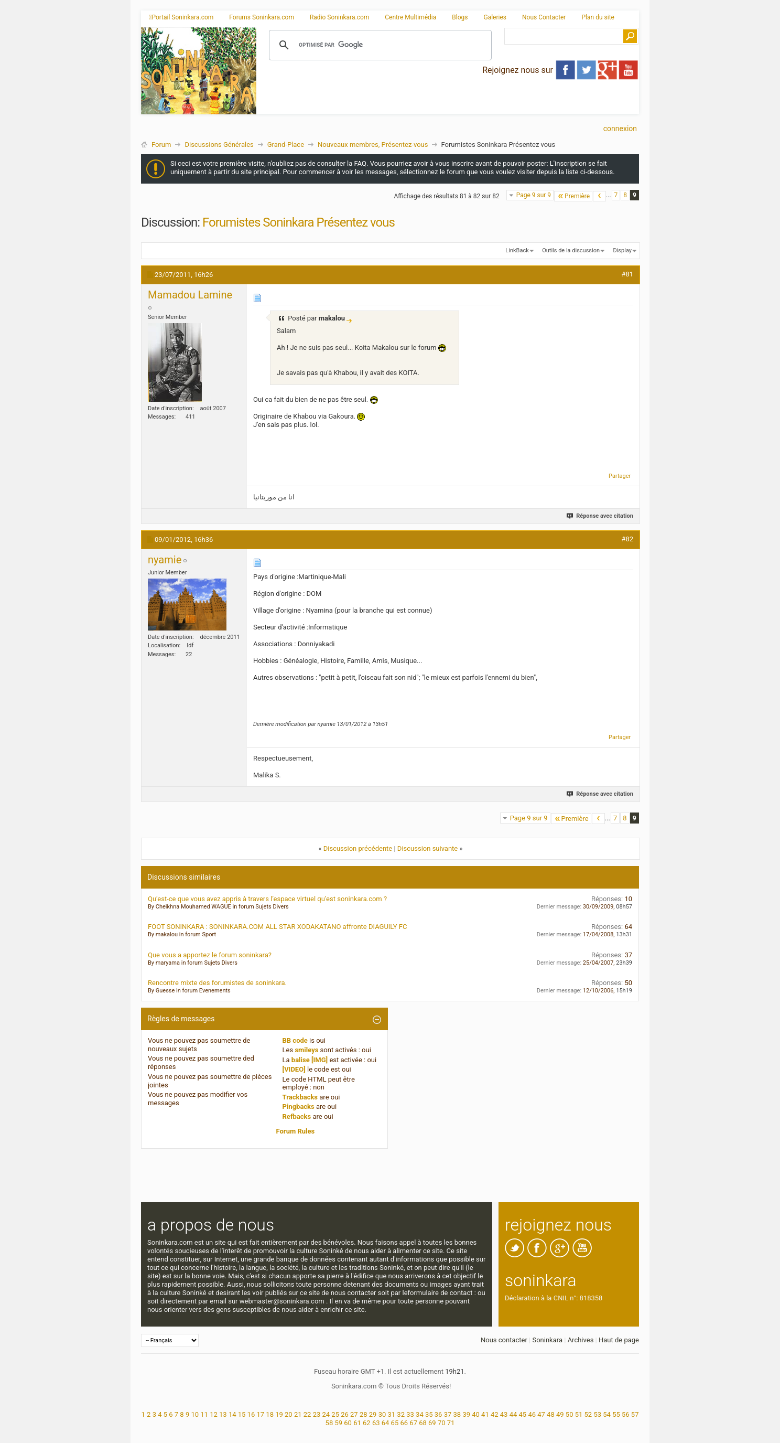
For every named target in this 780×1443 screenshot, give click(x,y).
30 (382, 1414)
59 (338, 1423)
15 (242, 1414)
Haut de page (619, 1340)
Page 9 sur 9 (533, 195)
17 (260, 1414)
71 (451, 1423)
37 (448, 1414)
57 (635, 1414)
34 (420, 1414)
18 (270, 1414)
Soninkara (547, 1340)
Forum (161, 144)
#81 (627, 274)
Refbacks (297, 1116)
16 (251, 1414)
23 (317, 1414)
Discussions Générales (219, 144)
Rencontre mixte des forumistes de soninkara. (217, 983)
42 (495, 1414)
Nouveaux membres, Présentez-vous (373, 144)
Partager (620, 476)
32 (401, 1414)
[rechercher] (379, 45)
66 (404, 1423)
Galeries (494, 17)
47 (541, 1414)
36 (438, 1414)
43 (504, 1414)
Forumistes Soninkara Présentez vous (298, 222)
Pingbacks (299, 1106)
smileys (306, 1050)
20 (288, 1414)
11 (204, 1414)
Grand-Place (285, 144)
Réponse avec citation (600, 515)
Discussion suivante (427, 848)
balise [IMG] (309, 1060)
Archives (581, 1340)
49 (560, 1414)
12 (214, 1414)
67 (413, 1423)
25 (335, 1414)
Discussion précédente (358, 848)
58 (329, 1423)
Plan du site (598, 17)
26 (345, 1414)
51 (579, 1414)
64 (385, 1423)
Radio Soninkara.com (339, 17)
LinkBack (516, 250)
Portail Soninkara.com (181, 17)
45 (523, 1414)
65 (395, 1423)
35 (429, 1414)
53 (597, 1414)
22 (307, 1414)
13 (223, 1414)
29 (373, 1414)
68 (423, 1423)
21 (298, 1414)
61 (357, 1423)
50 (569, 1414)
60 (348, 1423)
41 (485, 1414)
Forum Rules (295, 1131)
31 (392, 1414)
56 (626, 1414)
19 (279, 1414)
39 (466, 1414)
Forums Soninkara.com (261, 17)
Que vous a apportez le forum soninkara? (210, 955)
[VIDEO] (294, 1069)
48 (551, 1414)
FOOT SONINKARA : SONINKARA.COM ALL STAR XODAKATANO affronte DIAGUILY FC (277, 927)
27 (354, 1414)
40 (476, 1414)
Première (573, 196)
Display (622, 250)
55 (616, 1414)
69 (432, 1423)
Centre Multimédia (410, 17)
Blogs (460, 17)
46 (532, 1414)
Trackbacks (300, 1097)
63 (376, 1423)
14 (232, 1414)
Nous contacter (504, 1340)
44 (513, 1414)
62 (367, 1423)
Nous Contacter (544, 17)
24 (326, 1414)
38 (457, 1414)
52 (588, 1414)
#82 (627, 539)
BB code (295, 1040)
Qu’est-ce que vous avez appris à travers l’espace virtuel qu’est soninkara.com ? (267, 899)
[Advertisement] (447, 105)
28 (363, 1414)
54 (607, 1414)
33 (410, 1414)
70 (442, 1423)
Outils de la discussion (571, 250)
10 (195, 1414)
